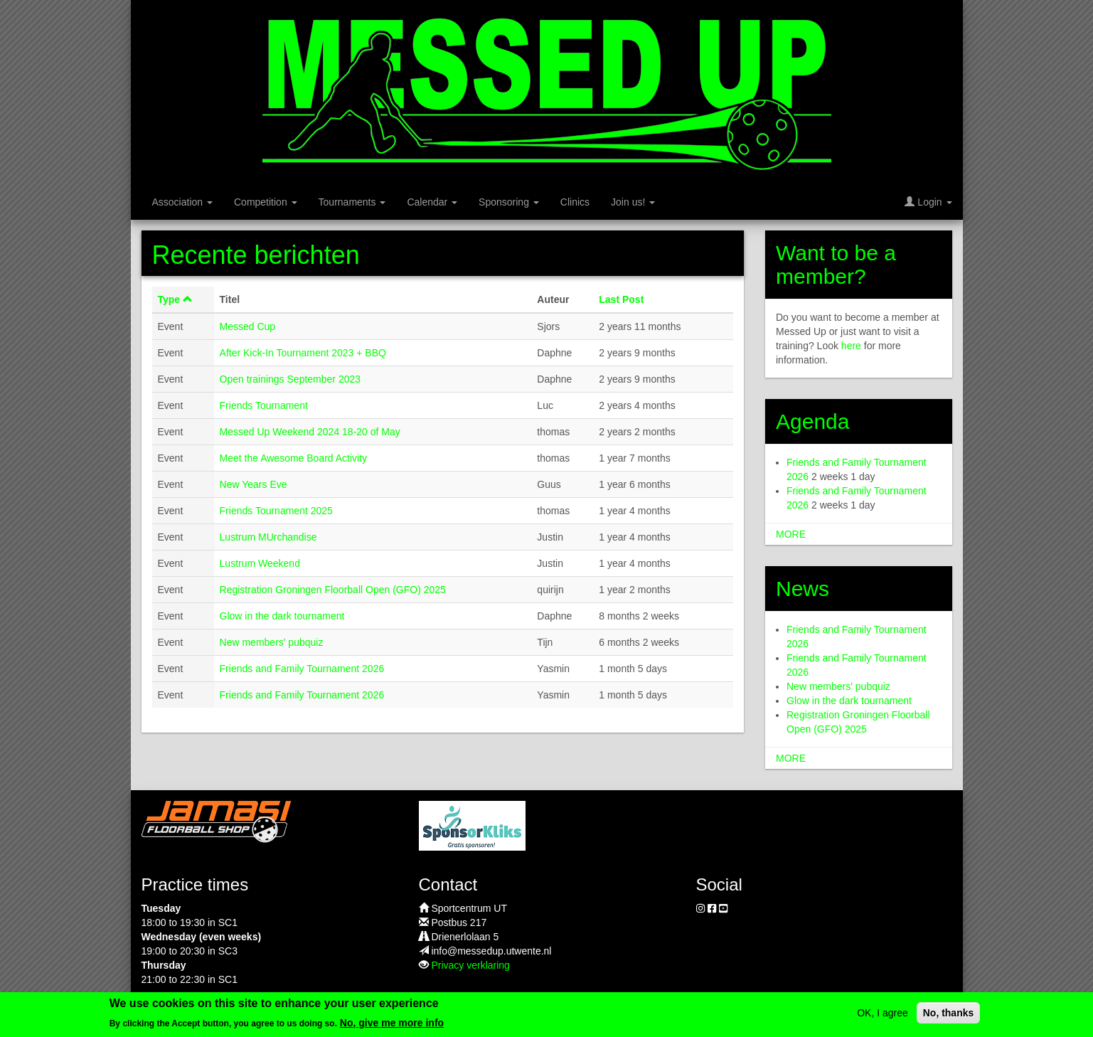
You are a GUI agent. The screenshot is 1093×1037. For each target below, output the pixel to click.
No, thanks (948, 1017)
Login (928, 202)
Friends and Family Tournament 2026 (302, 668)
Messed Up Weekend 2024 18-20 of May (310, 431)
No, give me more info (392, 1027)
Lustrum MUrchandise (268, 537)
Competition (265, 202)
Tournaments (352, 202)
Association (182, 202)
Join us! (633, 202)
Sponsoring (509, 202)
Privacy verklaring (470, 965)
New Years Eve (253, 484)
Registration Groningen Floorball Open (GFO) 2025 (333, 589)
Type (175, 299)
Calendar (432, 202)
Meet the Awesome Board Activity (294, 458)
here (851, 345)
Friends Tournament (264, 405)
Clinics (575, 202)
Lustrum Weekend (260, 563)
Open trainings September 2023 (290, 379)
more (791, 534)
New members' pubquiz (272, 642)
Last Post (621, 299)
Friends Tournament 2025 (276, 510)
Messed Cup (248, 326)
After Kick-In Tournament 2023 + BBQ (303, 352)
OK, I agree (882, 1017)
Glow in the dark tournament (282, 616)
